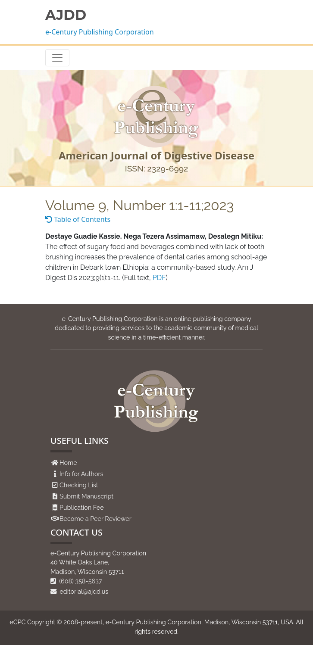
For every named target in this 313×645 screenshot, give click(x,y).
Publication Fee (81, 507)
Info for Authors (81, 473)
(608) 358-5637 (76, 581)
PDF (159, 278)
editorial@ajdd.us (79, 591)
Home (68, 462)
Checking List (78, 485)
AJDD (65, 15)
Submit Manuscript (86, 496)
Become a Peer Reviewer (95, 518)
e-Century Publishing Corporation (99, 32)
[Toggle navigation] (57, 57)
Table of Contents (77, 219)
